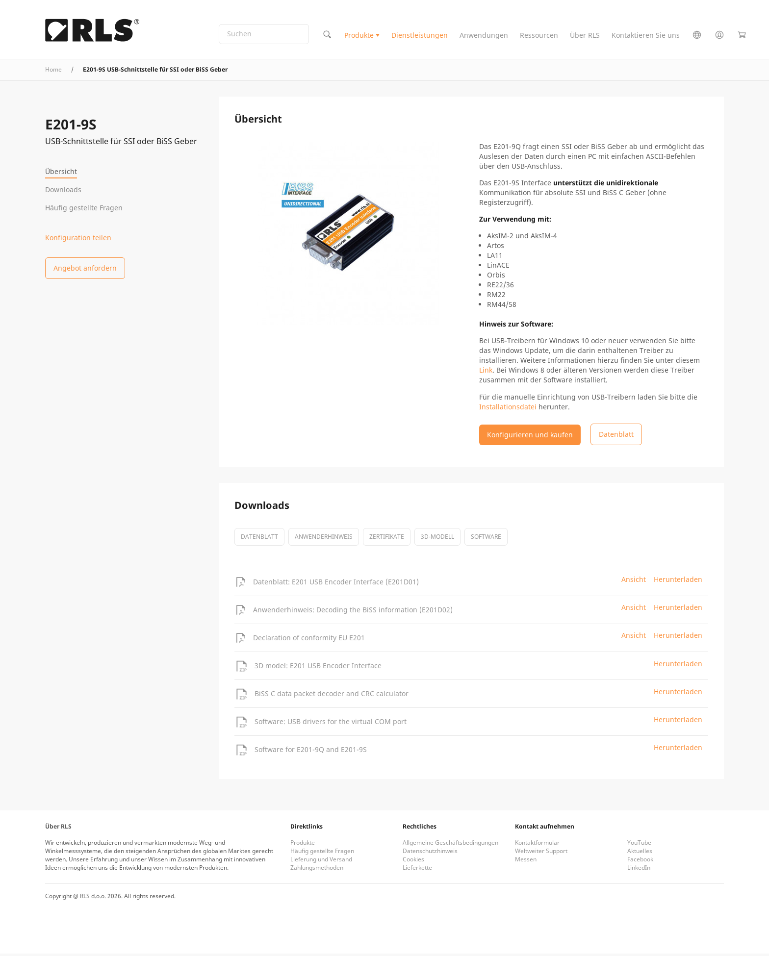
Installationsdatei (508, 408)
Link (485, 372)
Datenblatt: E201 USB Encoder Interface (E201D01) (336, 583)
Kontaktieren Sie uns (646, 36)
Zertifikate (386, 539)
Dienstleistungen (419, 36)
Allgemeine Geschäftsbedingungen (450, 845)
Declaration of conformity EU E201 (309, 639)
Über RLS (585, 36)
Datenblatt (259, 539)
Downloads (63, 189)
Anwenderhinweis (324, 539)
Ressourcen (539, 36)
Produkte (359, 36)
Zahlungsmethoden (316, 870)
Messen (526, 861)
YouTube (639, 845)
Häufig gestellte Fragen (84, 207)
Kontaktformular (537, 845)
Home (53, 71)
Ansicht (633, 581)
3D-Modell (437, 539)
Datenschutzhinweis (430, 853)
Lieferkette (417, 870)
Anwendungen (484, 36)
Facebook (640, 861)
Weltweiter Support (541, 853)
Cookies (413, 861)
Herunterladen (678, 581)
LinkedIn (638, 870)
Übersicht (61, 171)
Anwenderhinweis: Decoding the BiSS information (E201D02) (353, 611)
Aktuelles (639, 853)
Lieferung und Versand (321, 861)
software (486, 539)
